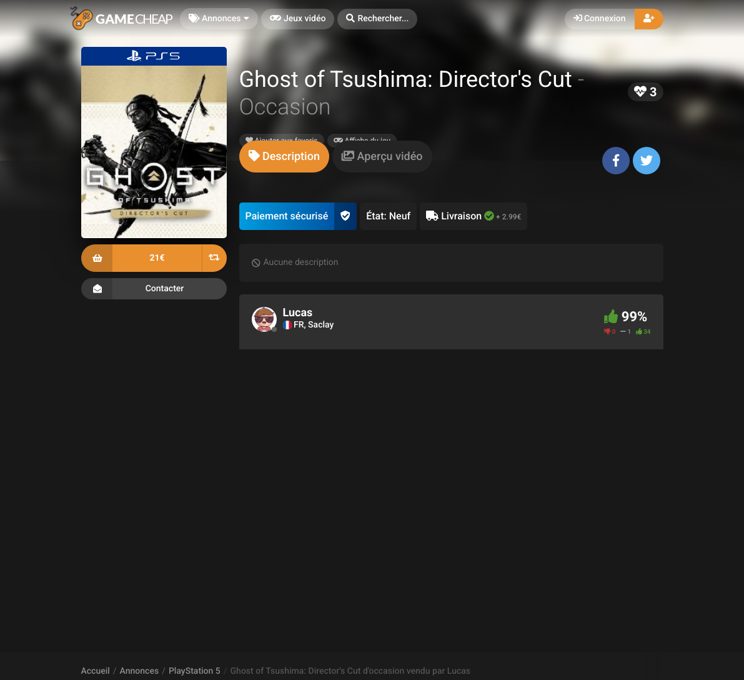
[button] (377, 19)
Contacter (154, 288)
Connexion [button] (599, 19)
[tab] (284, 156)
